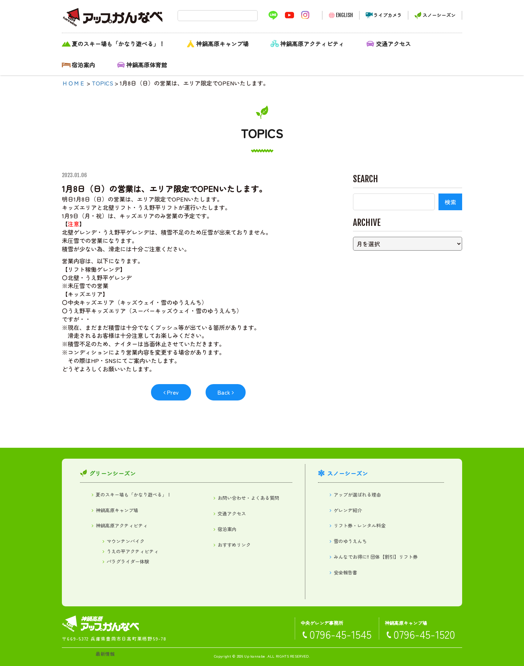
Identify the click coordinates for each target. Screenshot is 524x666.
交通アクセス (393, 43)
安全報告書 (345, 572)
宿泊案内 (83, 64)
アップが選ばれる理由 (357, 494)
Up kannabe (254, 656)
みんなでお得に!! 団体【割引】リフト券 (376, 556)
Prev (173, 392)
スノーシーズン (439, 15)
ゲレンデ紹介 (348, 510)
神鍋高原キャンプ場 (222, 43)
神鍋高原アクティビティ (312, 43)
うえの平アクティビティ (133, 551)
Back (223, 392)
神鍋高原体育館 (146, 64)
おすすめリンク (234, 544)
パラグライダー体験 (128, 561)
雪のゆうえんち (350, 541)
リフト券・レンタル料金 (360, 525)
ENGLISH (344, 15)
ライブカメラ (387, 15)
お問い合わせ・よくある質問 (248, 497)
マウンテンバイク (125, 541)
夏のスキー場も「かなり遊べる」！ (118, 43)
